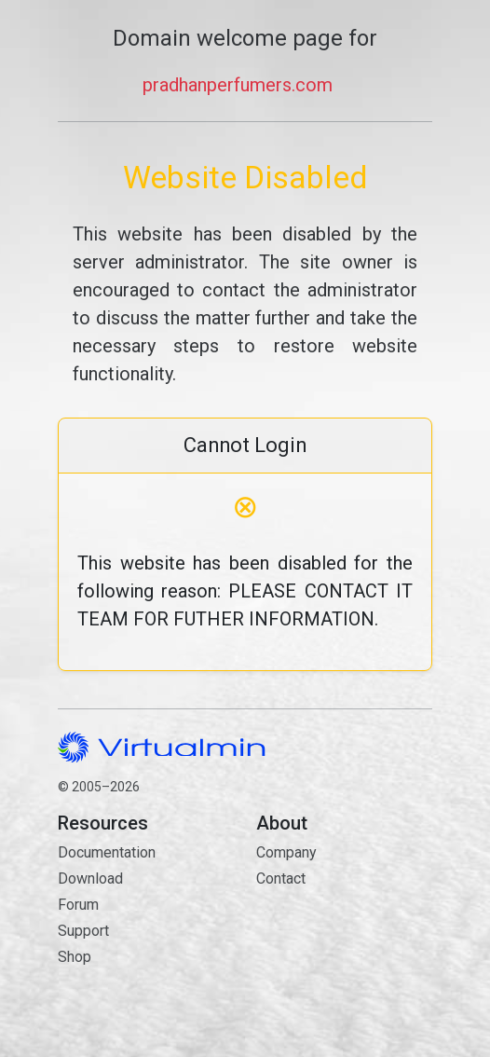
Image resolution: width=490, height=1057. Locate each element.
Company (286, 852)
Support (83, 931)
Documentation (107, 852)
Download (90, 878)
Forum (78, 904)
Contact (344, 945)
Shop (74, 957)
